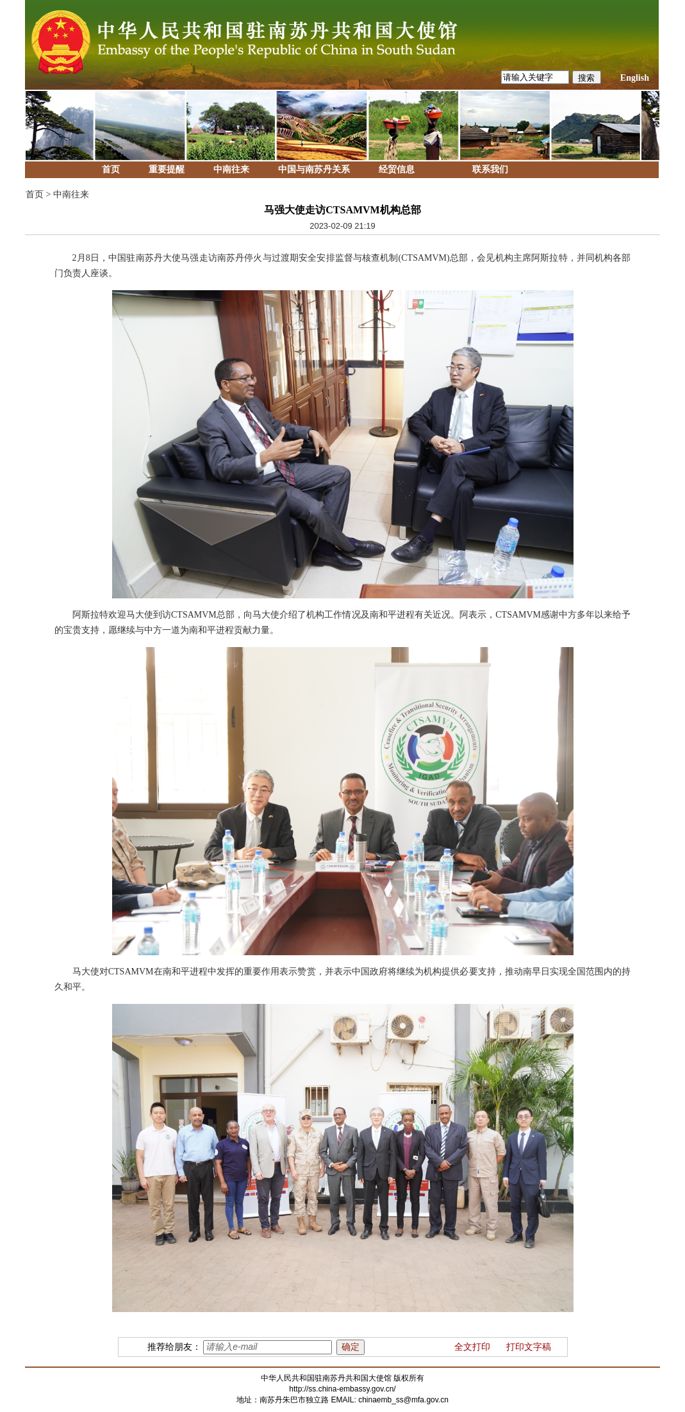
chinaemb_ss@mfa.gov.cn (403, 1399)
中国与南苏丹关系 (314, 169)
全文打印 (472, 1347)
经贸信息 (397, 169)
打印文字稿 (528, 1347)
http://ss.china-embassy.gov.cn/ (342, 1388)
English (634, 78)
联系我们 (490, 169)
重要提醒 (167, 169)
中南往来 (231, 169)
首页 (111, 169)
